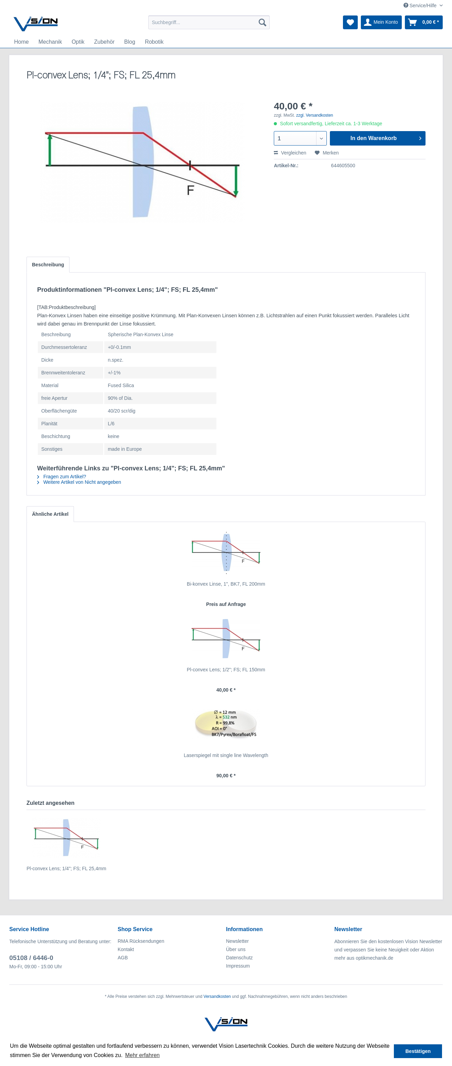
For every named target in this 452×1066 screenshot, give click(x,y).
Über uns (236, 949)
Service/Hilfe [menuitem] (420, 5)
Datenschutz (239, 957)
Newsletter (237, 941)
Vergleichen (290, 153)
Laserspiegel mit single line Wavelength (226, 755)
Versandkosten (217, 996)
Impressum (238, 966)
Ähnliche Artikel (50, 514)
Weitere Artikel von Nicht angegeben (79, 482)
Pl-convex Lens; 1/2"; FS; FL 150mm (226, 669)
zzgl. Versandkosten (314, 115)
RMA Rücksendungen (141, 941)
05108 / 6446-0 (31, 957)
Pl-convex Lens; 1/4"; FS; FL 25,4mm (66, 868)
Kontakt (126, 949)
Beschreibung (48, 264)
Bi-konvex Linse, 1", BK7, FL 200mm (226, 584)
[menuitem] (209, 22)
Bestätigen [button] (418, 1051)
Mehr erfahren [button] (142, 1055)
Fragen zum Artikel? (61, 476)
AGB (123, 957)
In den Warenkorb (386, 137)
